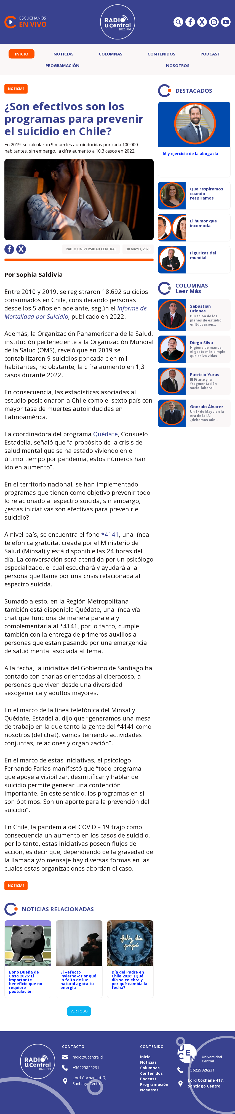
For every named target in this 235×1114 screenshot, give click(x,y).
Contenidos (161, 54)
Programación (62, 65)
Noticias (64, 54)
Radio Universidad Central (91, 249)
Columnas (110, 54)
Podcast (210, 54)
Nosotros (177, 65)
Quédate (105, 434)
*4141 (110, 534)
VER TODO (79, 1011)
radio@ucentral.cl (88, 1057)
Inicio (21, 54)
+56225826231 (86, 1067)
